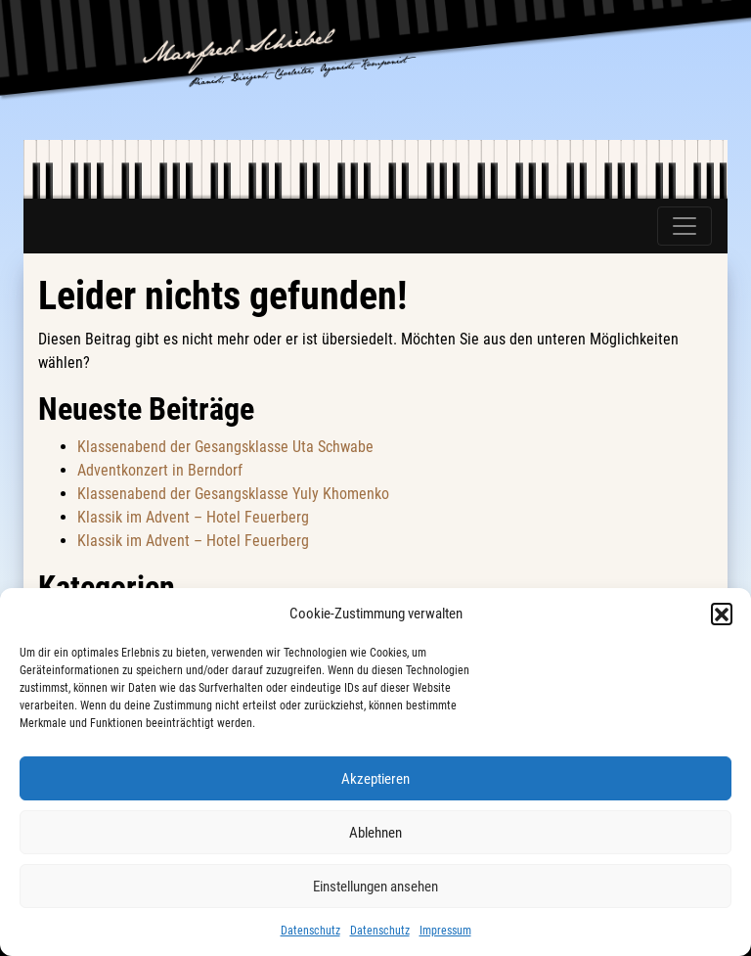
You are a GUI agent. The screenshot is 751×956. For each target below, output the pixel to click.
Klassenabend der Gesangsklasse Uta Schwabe (225, 446)
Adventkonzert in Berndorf (160, 470)
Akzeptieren (375, 779)
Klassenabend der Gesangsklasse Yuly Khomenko (233, 493)
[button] (721, 613)
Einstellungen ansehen (375, 886)
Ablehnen (375, 833)
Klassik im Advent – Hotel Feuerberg (193, 517)
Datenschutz (310, 930)
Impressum (445, 930)
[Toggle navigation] (684, 226)
